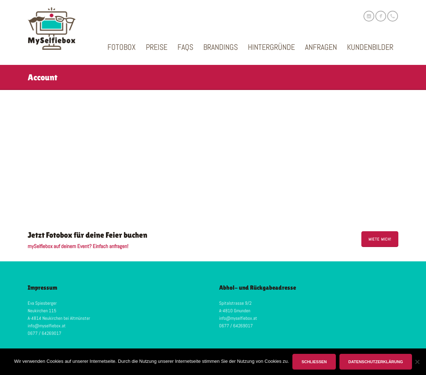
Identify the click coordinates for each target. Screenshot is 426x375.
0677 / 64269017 (44, 333)
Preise (156, 47)
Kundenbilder (370, 47)
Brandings (220, 47)
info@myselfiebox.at (47, 326)
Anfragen (321, 47)
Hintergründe (271, 47)
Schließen (314, 362)
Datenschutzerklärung (375, 362)
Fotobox (121, 47)
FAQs (185, 47)
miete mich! (380, 239)
